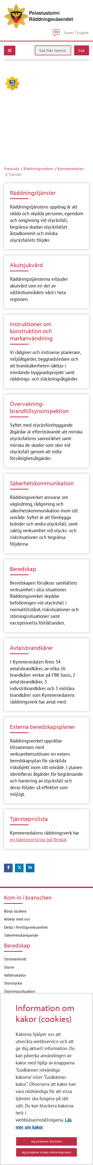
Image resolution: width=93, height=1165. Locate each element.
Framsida (11, 168)
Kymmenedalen (71, 168)
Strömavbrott (15, 958)
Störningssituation (19, 991)
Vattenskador (15, 975)
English (83, 32)
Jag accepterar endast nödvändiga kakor (46, 1152)
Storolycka (13, 983)
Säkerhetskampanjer (21, 935)
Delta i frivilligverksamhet (26, 927)
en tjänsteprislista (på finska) (38, 839)
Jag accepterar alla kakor (46, 1141)
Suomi (68, 32)
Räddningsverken (38, 168)
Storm (9, 967)
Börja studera (15, 911)
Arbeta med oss (17, 919)
